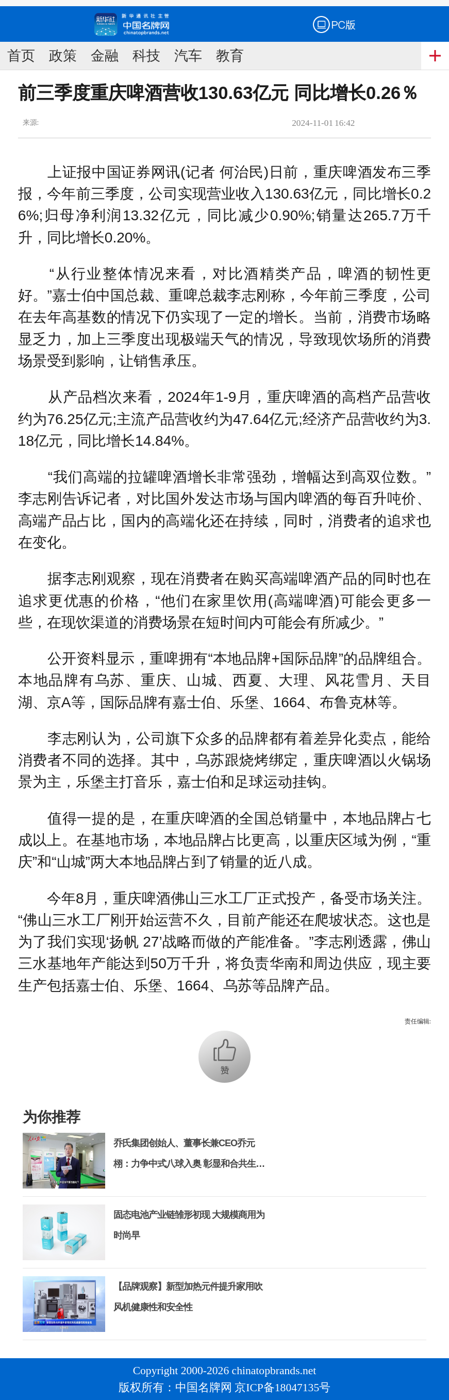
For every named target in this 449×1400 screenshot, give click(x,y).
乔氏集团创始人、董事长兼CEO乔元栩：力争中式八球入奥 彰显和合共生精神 (188, 1164)
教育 (230, 55)
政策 (63, 55)
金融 (105, 55)
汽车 (188, 55)
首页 (21, 55)
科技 (146, 55)
